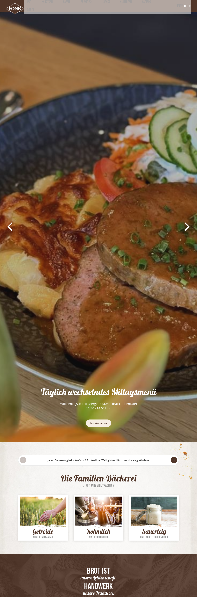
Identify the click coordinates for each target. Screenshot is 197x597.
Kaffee (88, 5)
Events (162, 5)
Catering (148, 5)
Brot (60, 5)
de (185, 5)
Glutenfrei (133, 5)
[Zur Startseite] (17, 10)
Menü (174, 5)
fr (190, 6)
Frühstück (103, 5)
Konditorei (74, 5)
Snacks (118, 5)
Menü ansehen (98, 423)
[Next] (174, 460)
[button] (10, 226)
